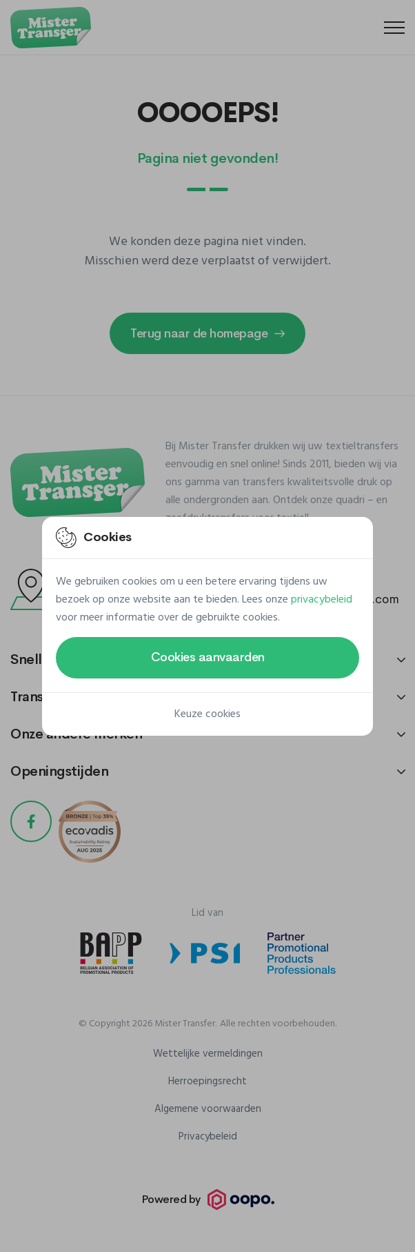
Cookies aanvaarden (208, 657)
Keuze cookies (207, 714)
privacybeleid (321, 600)
